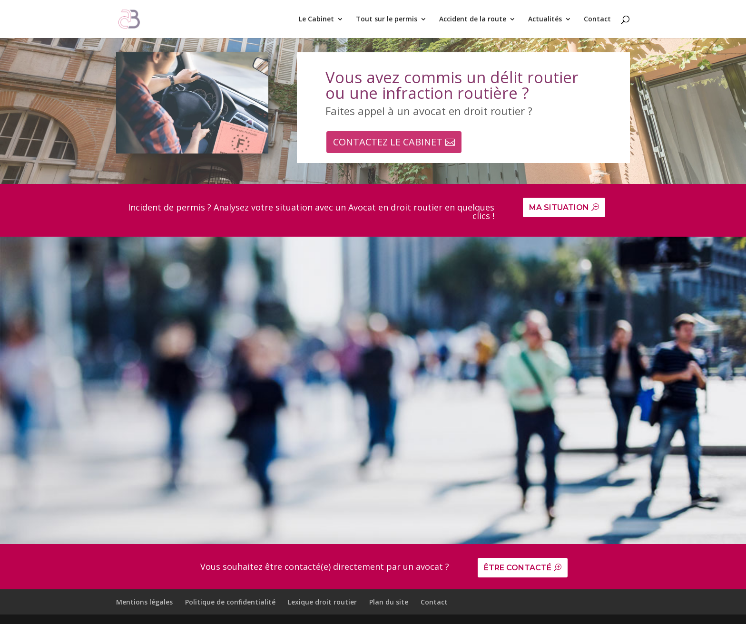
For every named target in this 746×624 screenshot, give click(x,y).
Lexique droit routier (322, 601)
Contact (597, 19)
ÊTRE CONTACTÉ (517, 567)
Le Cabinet (316, 19)
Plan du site (388, 601)
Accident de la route (472, 19)
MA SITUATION (559, 207)
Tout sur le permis (386, 19)
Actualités (545, 19)
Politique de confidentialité (230, 601)
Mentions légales (144, 601)
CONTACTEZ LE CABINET (387, 141)
